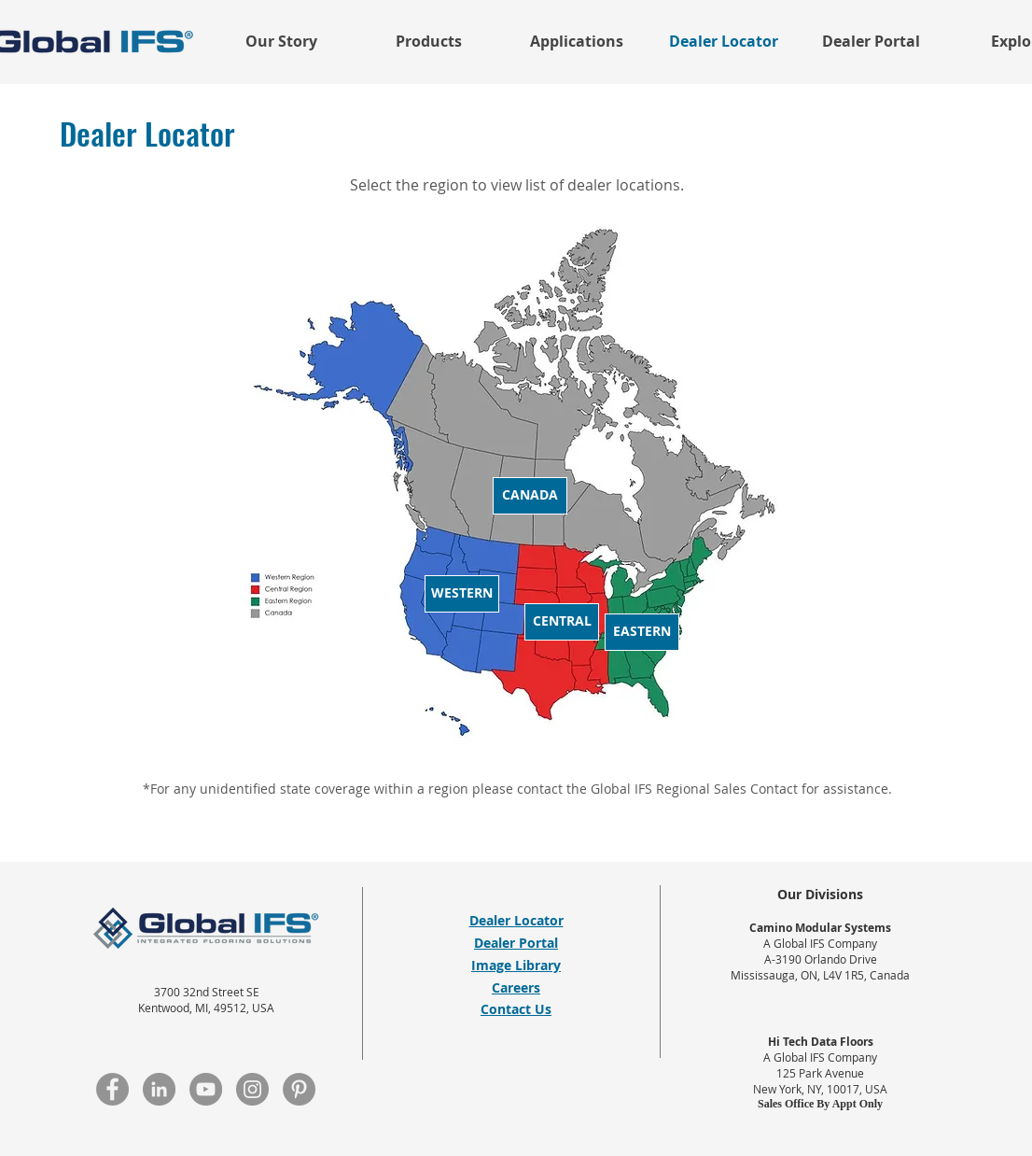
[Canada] (530, 496)
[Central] (561, 622)
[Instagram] (252, 1089)
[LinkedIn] (159, 1089)
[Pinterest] (299, 1089)
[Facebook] (112, 1089)
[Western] (462, 594)
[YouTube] (205, 1089)
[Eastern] (642, 632)
